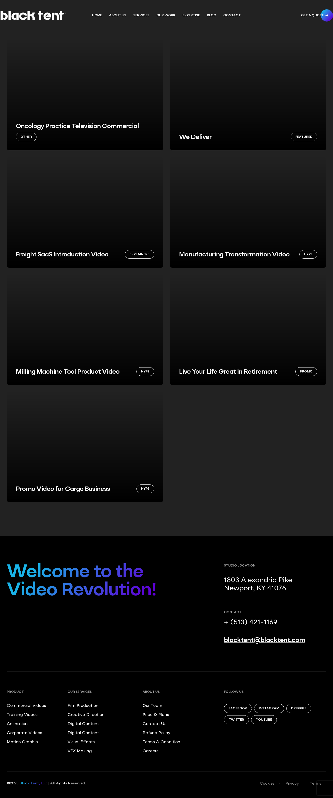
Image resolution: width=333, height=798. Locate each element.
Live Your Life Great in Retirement (228, 372)
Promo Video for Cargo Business (63, 489)
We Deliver (195, 137)
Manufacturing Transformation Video (234, 255)
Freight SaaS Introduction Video (62, 255)
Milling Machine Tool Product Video (67, 372)
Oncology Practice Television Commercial (77, 126)
